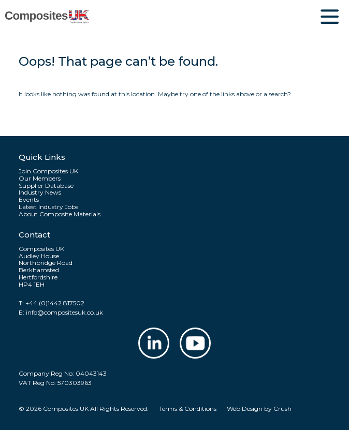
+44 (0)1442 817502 (54, 303)
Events (29, 199)
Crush (282, 408)
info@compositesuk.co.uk (64, 312)
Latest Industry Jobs (48, 207)
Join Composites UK (48, 171)
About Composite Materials (59, 214)
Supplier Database (46, 185)
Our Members (40, 178)
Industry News (40, 192)
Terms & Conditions (187, 408)
